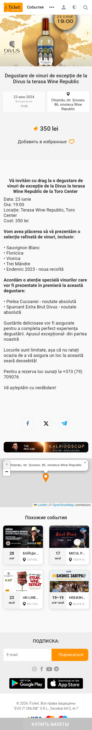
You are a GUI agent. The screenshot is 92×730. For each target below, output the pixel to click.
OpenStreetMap (63, 505)
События (35, 7)
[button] (46, 478)
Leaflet (40, 505)
